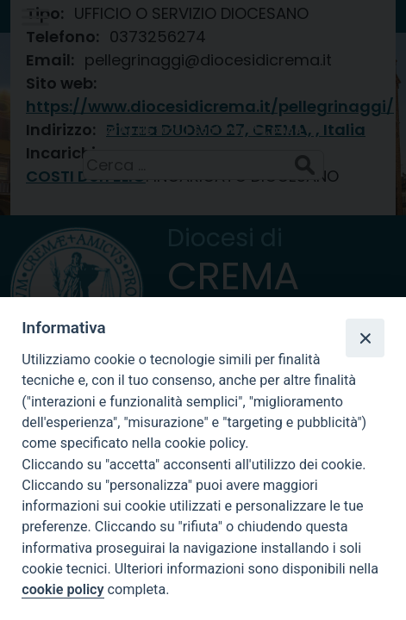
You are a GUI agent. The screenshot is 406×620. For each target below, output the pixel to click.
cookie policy (62, 589)
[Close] (365, 337)
